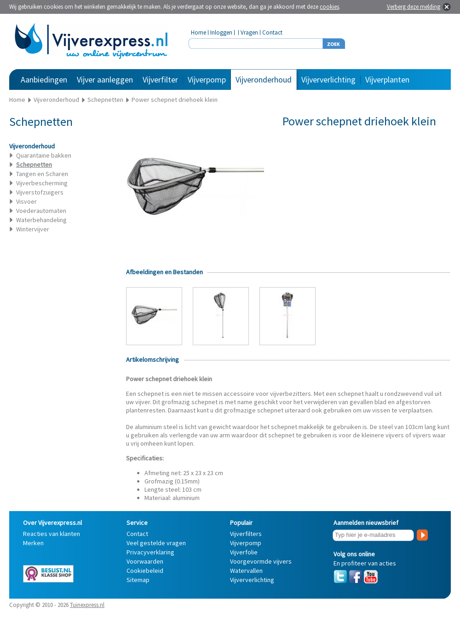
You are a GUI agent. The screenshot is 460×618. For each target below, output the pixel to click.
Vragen (249, 32)
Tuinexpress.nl (87, 605)
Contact (272, 32)
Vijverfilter (160, 79)
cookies (329, 7)
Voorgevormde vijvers (261, 561)
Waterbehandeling (41, 220)
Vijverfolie (244, 552)
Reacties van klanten (51, 534)
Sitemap (138, 580)
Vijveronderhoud (264, 79)
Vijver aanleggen (105, 79)
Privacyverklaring (150, 552)
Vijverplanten (387, 79)
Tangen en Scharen (42, 174)
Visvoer (26, 201)
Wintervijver (32, 229)
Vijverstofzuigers (39, 192)
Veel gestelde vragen (156, 543)
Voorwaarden (144, 561)
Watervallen (246, 570)
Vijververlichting (328, 79)
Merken (33, 543)
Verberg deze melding (413, 7)
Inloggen (221, 32)
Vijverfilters (246, 534)
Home (198, 32)
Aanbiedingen (44, 79)
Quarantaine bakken (43, 155)
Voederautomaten (41, 210)
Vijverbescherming (42, 183)
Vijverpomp (207, 79)
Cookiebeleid (144, 570)
